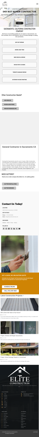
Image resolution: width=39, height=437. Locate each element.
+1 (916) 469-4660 (9, 213)
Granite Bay (32, 163)
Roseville (20, 165)
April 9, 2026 (4, 314)
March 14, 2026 (4, 359)
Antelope (8, 163)
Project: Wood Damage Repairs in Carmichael (13, 357)
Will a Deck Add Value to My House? (11, 312)
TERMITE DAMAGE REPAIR (19, 72)
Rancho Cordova (13, 165)
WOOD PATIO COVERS (19, 64)
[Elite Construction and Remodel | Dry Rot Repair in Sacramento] (4, 4)
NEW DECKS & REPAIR (19, 57)
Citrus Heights (14, 163)
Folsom (26, 163)
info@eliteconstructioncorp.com (11, 215)
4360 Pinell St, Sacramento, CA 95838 (10, 208)
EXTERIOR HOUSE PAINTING (19, 79)
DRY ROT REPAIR (19, 42)
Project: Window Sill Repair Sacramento (11, 335)
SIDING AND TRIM (19, 49)
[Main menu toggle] (37, 4)
